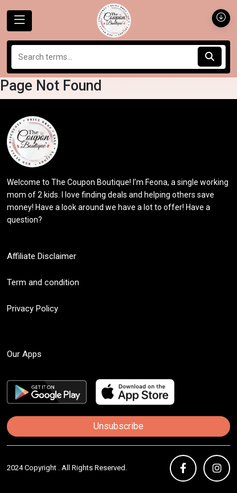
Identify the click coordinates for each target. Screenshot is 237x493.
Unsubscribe (118, 426)
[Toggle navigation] (19, 20)
